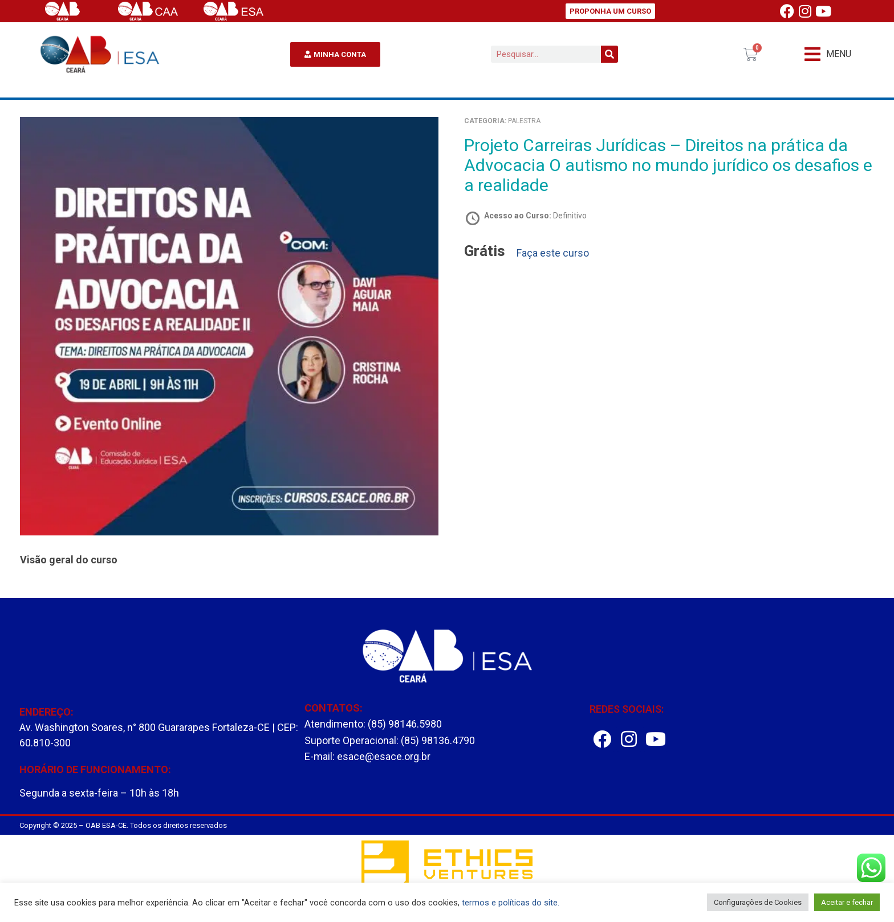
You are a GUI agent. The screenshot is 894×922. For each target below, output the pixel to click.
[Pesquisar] (609, 54)
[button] (827, 54)
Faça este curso (553, 253)
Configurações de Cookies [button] (758, 902)
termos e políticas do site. (510, 902)
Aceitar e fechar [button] (847, 902)
